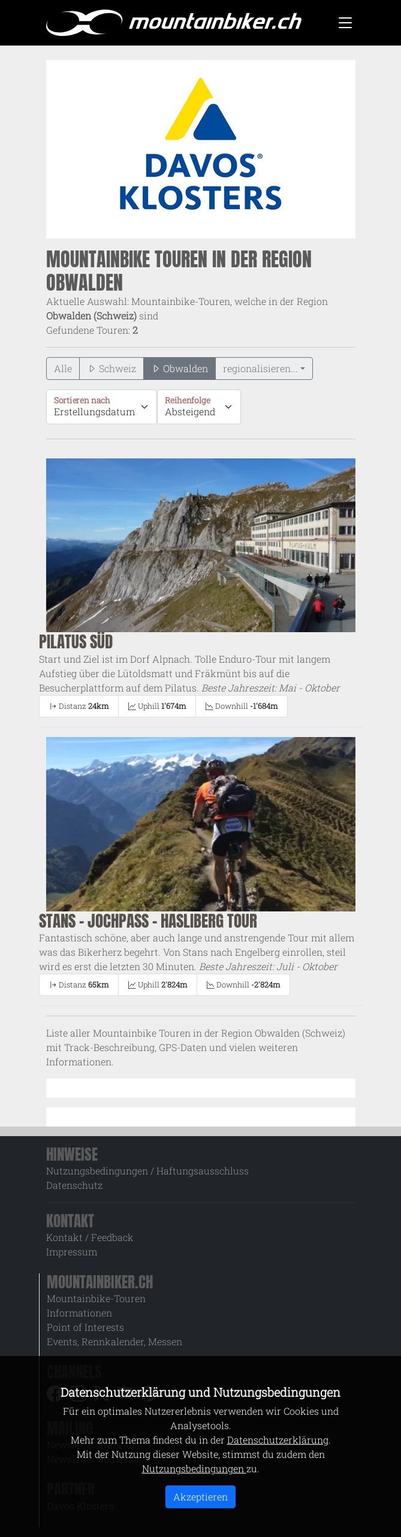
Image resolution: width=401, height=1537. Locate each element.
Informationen (79, 1312)
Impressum (71, 1251)
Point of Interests (85, 1327)
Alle (63, 368)
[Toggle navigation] (345, 22)
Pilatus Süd (76, 641)
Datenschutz (74, 1185)
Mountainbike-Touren (96, 1298)
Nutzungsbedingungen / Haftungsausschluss (147, 1170)
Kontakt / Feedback (90, 1237)
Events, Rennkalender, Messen (114, 1341)
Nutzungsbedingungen (194, 1468)
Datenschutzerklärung (277, 1439)
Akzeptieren (200, 1496)
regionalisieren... (260, 368)
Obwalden (179, 368)
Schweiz (111, 368)
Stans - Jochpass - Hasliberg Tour (148, 920)
